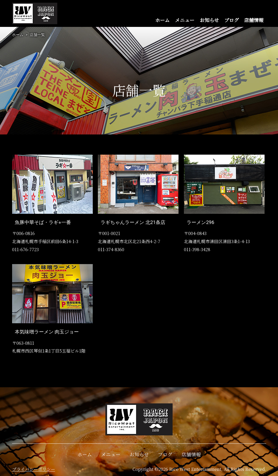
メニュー (184, 19)
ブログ (231, 19)
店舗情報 (253, 19)
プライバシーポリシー (33, 469)
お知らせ (209, 19)
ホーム (162, 19)
